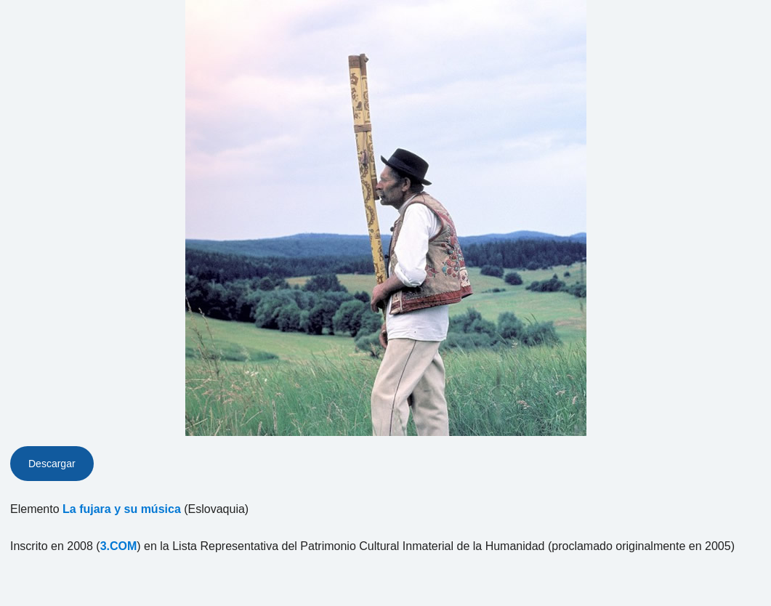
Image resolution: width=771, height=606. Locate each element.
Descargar (52, 463)
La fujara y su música (121, 509)
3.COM (118, 546)
